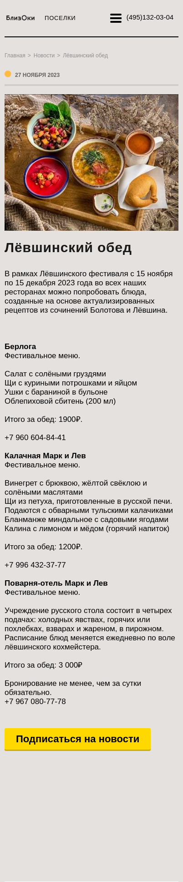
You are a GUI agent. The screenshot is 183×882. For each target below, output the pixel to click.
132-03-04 (150, 17)
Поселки (60, 18)
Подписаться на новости (77, 739)
